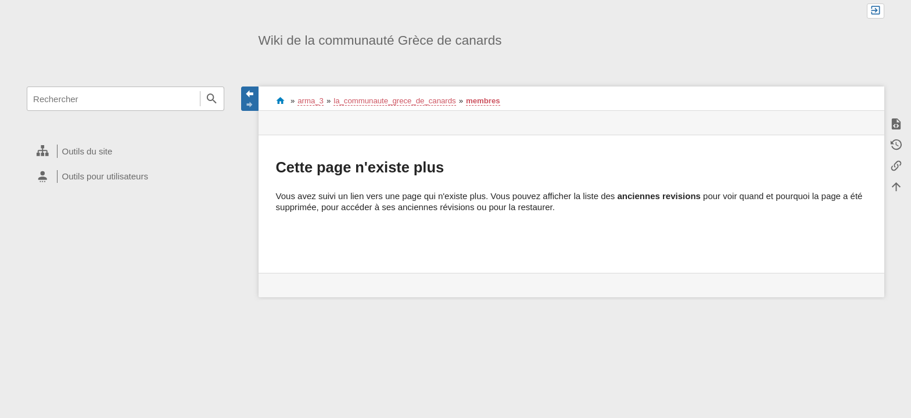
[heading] (125, 151)
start (280, 100)
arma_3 (310, 100)
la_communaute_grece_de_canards (394, 100)
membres (483, 100)
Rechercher (212, 98)
